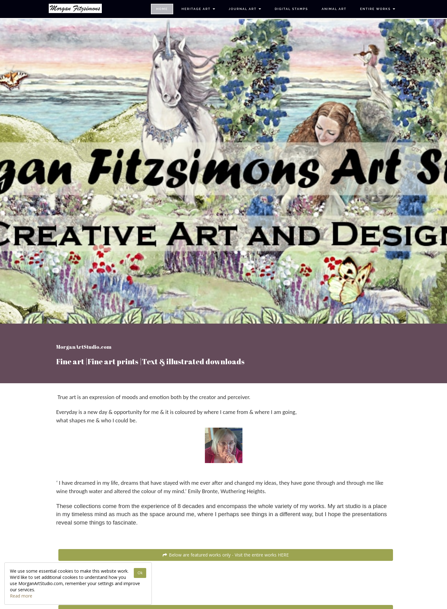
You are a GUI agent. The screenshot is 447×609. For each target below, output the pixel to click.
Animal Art (334, 9)
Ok (140, 572)
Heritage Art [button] (198, 9)
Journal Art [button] (245, 9)
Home (162, 9)
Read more (21, 596)
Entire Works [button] (377, 9)
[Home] (75, 8)
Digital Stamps (291, 9)
